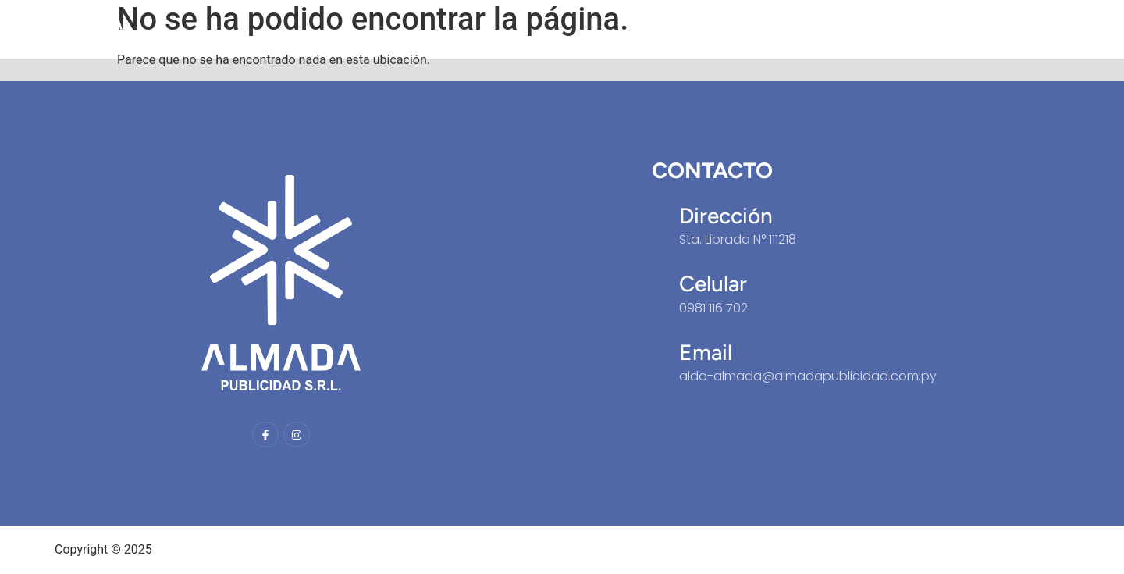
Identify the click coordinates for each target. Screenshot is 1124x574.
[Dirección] (659, 204)
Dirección (726, 215)
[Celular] (659, 272)
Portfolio (1084, 29)
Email (705, 352)
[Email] (659, 341)
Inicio (851, 29)
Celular (713, 283)
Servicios (1004, 29)
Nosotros (923, 29)
